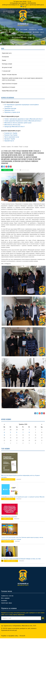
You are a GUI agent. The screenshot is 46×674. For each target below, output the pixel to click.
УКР (22, 7)
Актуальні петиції (7, 67)
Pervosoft (22, 636)
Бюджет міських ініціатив (9, 74)
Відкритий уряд (32, 29)
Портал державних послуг (11, 137)
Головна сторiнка (6, 146)
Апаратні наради (7, 541)
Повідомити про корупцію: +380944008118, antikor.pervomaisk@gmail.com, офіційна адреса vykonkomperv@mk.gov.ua (23, 4)
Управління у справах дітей (12, 112)
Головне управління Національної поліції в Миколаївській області (22, 121)
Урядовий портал (9, 141)
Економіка (40, 29)
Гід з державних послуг (10, 35)
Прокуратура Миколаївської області (14, 126)
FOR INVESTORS (31, 37)
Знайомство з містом (14, 29)
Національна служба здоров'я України (22, 32)
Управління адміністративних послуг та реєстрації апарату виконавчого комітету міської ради (22, 79)
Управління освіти (9, 110)
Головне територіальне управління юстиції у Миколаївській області (23, 119)
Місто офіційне (24, 29)
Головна (5, 29)
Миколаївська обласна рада (12, 124)
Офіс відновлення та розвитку (19, 37)
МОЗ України (36, 32)
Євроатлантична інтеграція (9, 83)
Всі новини (15, 146)
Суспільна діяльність (8, 479)
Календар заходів (7, 64)
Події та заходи (23, 146)
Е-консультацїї (6, 71)
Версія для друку (24, 170)
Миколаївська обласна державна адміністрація (17, 123)
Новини (4, 60)
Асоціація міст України (10, 133)
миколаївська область (23, 24)
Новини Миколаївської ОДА (9, 91)
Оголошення (5, 57)
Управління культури (10, 108)
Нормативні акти (6, 53)
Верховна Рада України (10, 135)
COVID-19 (42, 32)
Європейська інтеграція (8, 87)
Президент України (9, 139)
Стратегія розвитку (37, 35)
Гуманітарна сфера (6, 32)
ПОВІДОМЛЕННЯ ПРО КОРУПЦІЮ (24, 35)
